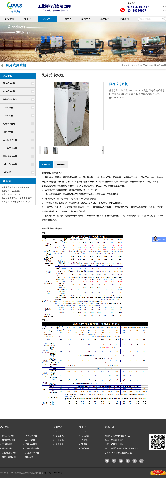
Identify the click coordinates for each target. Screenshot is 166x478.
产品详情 (46, 165)
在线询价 (61, 165)
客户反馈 (105, 19)
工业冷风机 (8, 108)
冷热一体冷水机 (10, 164)
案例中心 (85, 19)
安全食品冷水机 (10, 148)
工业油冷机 (8, 116)
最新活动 (60, 444)
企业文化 (85, 440)
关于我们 (28, 19)
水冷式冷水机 (9, 91)
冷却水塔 (7, 172)
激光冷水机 (8, 132)
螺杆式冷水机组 (10, 99)
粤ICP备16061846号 (53, 473)
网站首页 (9, 19)
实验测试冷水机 (10, 156)
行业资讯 (60, 440)
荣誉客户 (85, 444)
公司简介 (85, 436)
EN (164, 6)
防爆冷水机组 (9, 124)
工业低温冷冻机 (10, 140)
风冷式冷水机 (160, 65)
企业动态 (60, 436)
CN (164, 11)
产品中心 (47, 19)
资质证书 (85, 448)
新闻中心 (66, 19)
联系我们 (124, 19)
